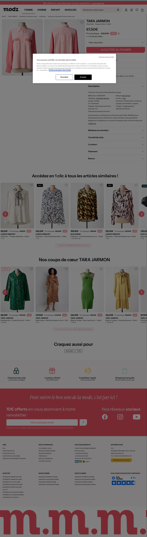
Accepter (83, 77)
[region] (74, 68)
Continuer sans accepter (106, 57)
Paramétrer (64, 77)
